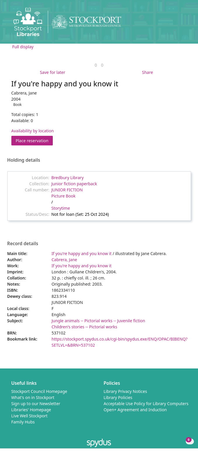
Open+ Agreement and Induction (135, 409)
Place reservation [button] (34, 140)
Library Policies (118, 397)
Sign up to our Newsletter (35, 403)
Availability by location (32, 130)
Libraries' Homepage (31, 409)
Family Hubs (23, 422)
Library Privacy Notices (125, 391)
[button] (178, 24)
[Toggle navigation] (185, 24)
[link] (95, 65)
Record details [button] (22, 243)
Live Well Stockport (29, 416)
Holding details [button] (23, 160)
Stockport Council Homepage (39, 391)
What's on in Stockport (33, 397)
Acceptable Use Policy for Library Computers (146, 403)
